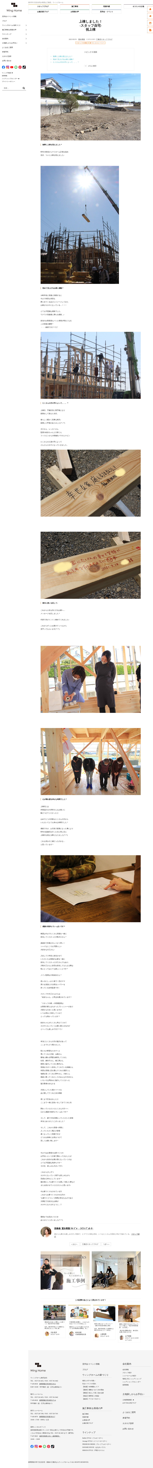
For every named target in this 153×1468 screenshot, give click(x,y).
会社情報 (126, 1369)
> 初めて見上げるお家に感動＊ (62, 59)
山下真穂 (128, 1336)
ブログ (4, 21)
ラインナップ (6, 34)
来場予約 (5, 52)
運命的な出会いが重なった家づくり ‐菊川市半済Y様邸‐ (54, 1323)
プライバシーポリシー (8, 81)
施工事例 (74, 6)
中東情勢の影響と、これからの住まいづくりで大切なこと (79, 1323)
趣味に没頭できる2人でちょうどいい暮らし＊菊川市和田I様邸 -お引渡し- (128, 1325)
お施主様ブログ (43, 12)
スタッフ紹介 (127, 1372)
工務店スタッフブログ (104, 39)
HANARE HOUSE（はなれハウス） (94, 1447)
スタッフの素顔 (82, 43)
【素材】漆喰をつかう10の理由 (93, 1390)
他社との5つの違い (88, 1380)
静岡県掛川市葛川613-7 (47, 1417)
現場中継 (106, 6)
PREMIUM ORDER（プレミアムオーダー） (97, 1444)
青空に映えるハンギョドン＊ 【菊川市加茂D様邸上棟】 (103, 1324)
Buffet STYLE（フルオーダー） (93, 1438)
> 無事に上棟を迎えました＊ (61, 56)
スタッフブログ (43, 6)
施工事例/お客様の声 (9, 30)
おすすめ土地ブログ (129, 1403)
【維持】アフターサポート (91, 1399)
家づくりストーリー (97, 43)
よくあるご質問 (7, 47)
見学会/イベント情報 (9, 16)
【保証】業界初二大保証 (90, 1396)
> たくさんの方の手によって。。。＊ (64, 62)
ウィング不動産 (6, 73)
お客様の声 (75, 12)
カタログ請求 (6, 56)
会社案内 (5, 38)
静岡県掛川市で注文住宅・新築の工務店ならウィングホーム (48, 1462)
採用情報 (4, 75)
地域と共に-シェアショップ (132, 1379)
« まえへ (74, 1244)
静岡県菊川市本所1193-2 (47, 1384)
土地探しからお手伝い (9, 43)
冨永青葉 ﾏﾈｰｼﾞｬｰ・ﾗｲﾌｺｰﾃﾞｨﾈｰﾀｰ (73, 1228)
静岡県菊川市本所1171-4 (47, 1400)
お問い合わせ (6, 61)
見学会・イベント (106, 12)
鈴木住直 (78, 1332)
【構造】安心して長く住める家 (93, 1393)
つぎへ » (106, 1244)
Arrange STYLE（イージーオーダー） (95, 1441)
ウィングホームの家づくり (11, 25)
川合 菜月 (54, 1332)
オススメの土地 (138, 6)
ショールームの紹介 (129, 1376)
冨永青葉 (81, 39)
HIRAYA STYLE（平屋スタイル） (93, 1450)
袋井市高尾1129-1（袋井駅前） (49, 1436)
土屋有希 (103, 1334)
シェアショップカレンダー (10, 78)
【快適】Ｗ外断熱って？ (90, 1386)
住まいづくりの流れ (89, 1383)
